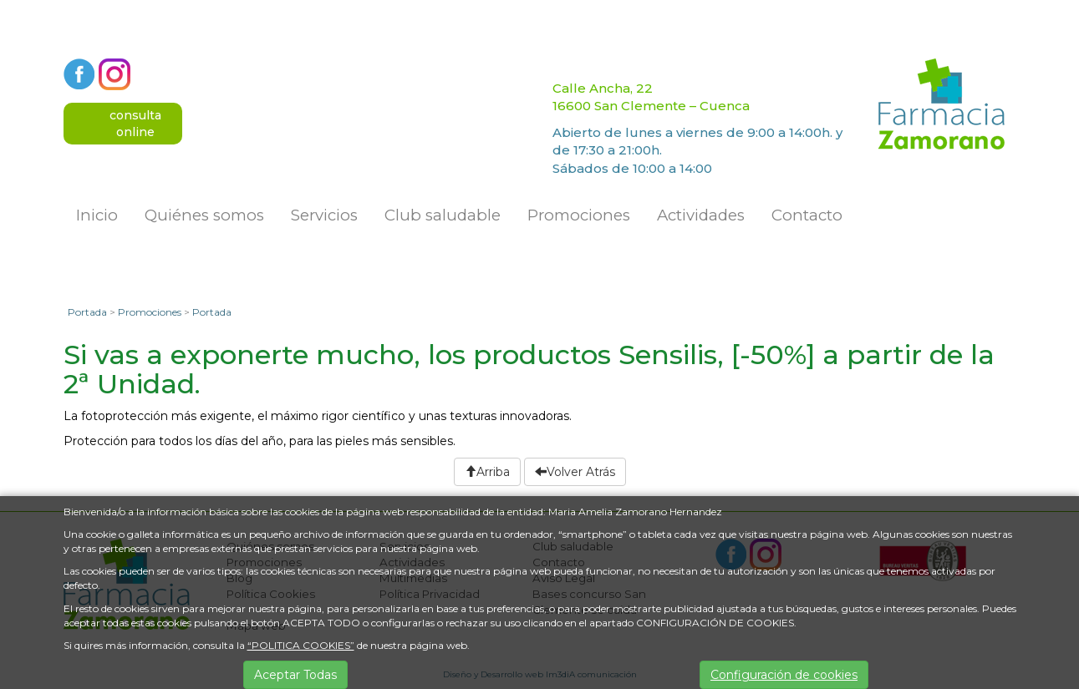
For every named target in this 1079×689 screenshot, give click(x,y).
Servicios (324, 215)
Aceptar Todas (295, 674)
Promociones (578, 215)
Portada (87, 312)
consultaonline (135, 123)
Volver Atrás (575, 471)
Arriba (487, 471)
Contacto (806, 215)
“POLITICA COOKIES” (300, 645)
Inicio (97, 215)
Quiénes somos (204, 215)
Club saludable (442, 215)
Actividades (701, 215)
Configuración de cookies (784, 674)
